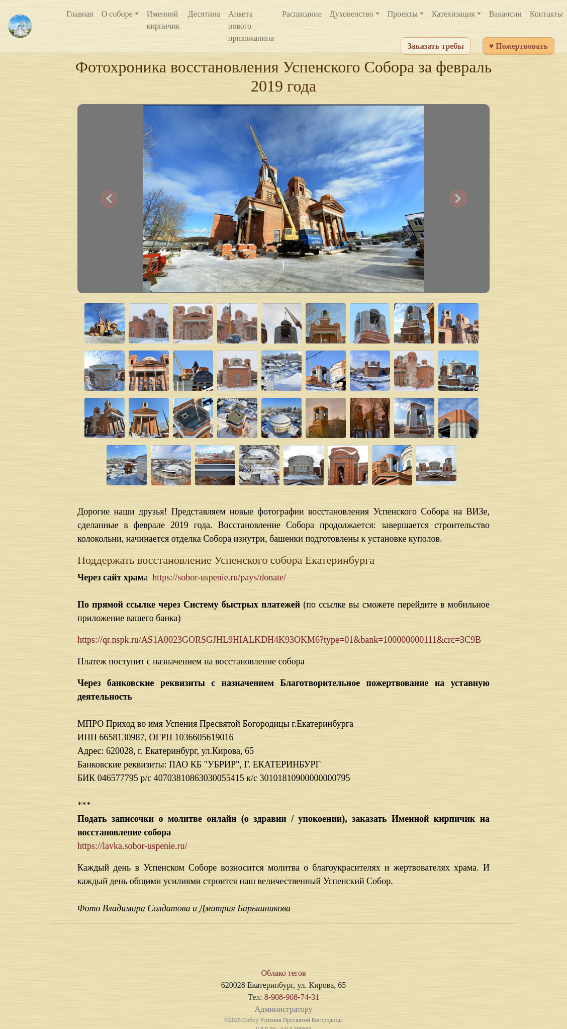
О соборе (117, 14)
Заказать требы (435, 46)
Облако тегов (283, 973)
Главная (79, 14)
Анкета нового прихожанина (251, 26)
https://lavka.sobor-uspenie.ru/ (132, 846)
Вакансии (505, 14)
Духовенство (351, 14)
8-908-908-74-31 (291, 997)
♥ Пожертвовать (518, 46)
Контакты (546, 14)
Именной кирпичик (163, 20)
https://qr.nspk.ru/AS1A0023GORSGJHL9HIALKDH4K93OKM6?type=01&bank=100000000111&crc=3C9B (279, 640)
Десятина (204, 14)
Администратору (283, 1009)
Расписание (302, 14)
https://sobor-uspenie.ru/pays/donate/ (219, 577)
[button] (109, 198)
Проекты (403, 14)
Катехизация (453, 14)
